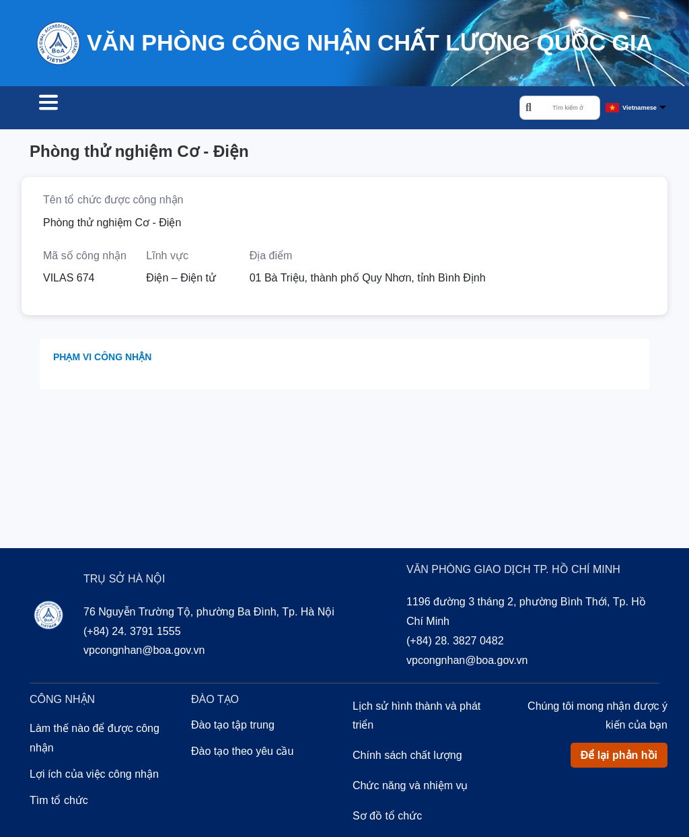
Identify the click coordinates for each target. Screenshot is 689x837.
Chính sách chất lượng (407, 757)
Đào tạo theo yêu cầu (242, 753)
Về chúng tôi (336, 109)
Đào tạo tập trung (233, 727)
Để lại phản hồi (619, 757)
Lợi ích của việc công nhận (94, 776)
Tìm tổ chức (78, 109)
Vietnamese (639, 108)
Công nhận (171, 109)
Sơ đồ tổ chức (387, 818)
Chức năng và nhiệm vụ (410, 787)
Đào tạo (251, 109)
